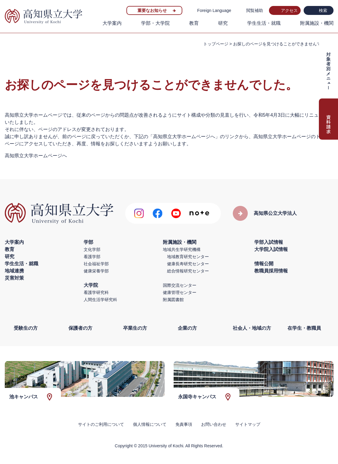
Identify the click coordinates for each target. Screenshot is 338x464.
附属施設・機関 (317, 23)
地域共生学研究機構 (182, 249)
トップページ (215, 43)
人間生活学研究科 (100, 299)
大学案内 (112, 23)
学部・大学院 (155, 23)
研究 (223, 23)
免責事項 (183, 424)
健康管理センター (179, 292)
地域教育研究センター (188, 256)
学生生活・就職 (264, 23)
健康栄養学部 (96, 271)
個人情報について (149, 424)
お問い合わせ (213, 424)
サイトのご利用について (101, 424)
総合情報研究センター (188, 271)
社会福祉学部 (96, 263)
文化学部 (92, 249)
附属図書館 (173, 299)
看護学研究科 (96, 292)
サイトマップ (247, 424)
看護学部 (92, 256)
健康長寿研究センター (188, 263)
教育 (194, 23)
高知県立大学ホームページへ (36, 155)
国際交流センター (179, 285)
